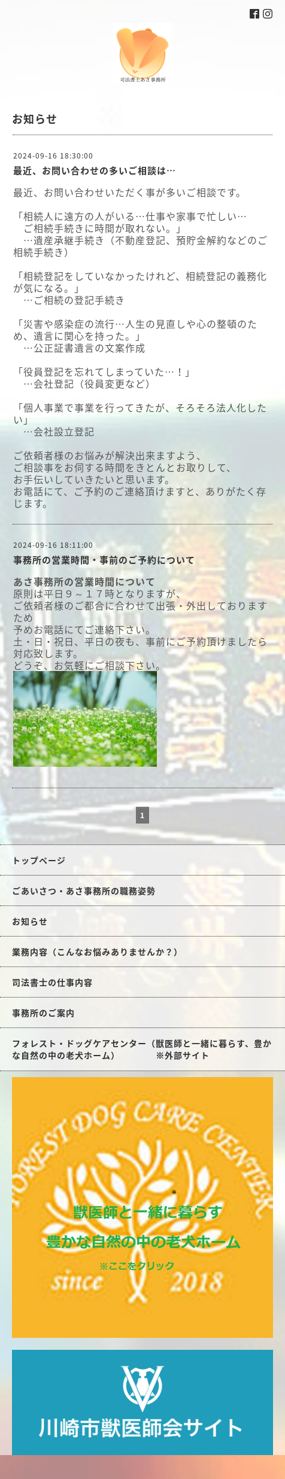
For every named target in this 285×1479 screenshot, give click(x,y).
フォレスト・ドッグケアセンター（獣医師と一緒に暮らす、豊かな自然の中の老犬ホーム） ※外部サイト (142, 1049)
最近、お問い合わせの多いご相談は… (94, 170)
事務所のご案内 (43, 1012)
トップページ (39, 860)
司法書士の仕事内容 (52, 982)
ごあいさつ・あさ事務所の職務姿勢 (84, 890)
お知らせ (30, 921)
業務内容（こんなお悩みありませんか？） (97, 951)
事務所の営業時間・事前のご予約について (104, 559)
